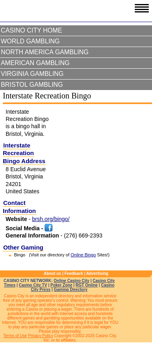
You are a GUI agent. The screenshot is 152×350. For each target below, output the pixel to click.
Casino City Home (31, 30)
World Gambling (30, 41)
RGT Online (87, 285)
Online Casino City (71, 280)
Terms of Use (15, 336)
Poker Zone (61, 285)
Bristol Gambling (32, 84)
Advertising (97, 273)
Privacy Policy (40, 336)
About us (52, 273)
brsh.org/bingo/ (50, 219)
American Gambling (35, 62)
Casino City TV (33, 285)
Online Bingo (83, 254)
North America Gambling (45, 52)
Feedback (74, 273)
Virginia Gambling (32, 73)
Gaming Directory (70, 289)
